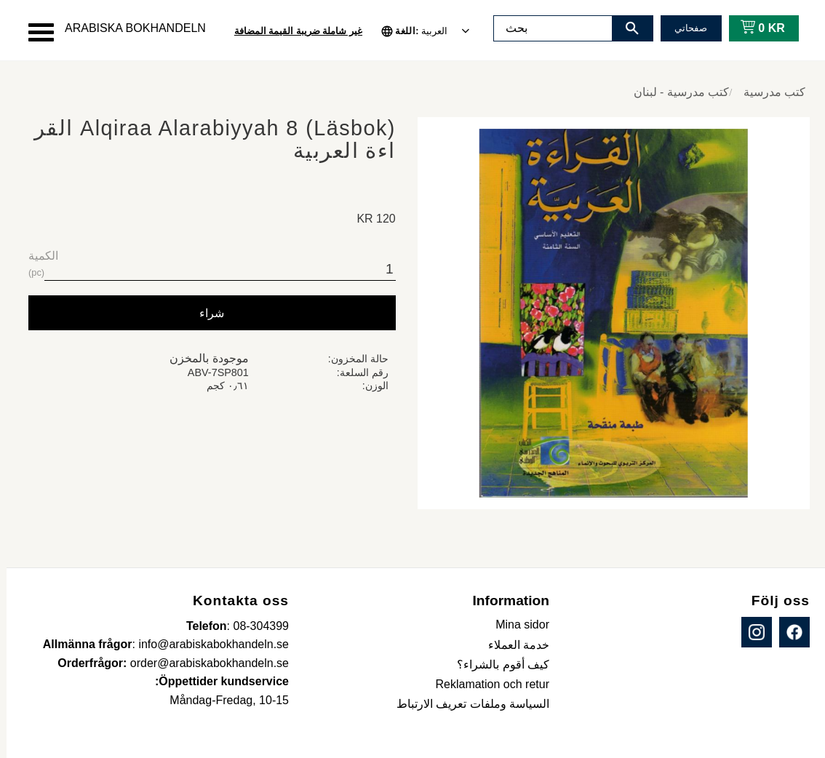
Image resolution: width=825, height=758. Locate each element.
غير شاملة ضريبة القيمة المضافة (292, 30)
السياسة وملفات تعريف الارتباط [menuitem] (466, 704)
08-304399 (254, 626)
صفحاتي (684, 28)
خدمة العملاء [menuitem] (512, 645)
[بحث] (625, 28)
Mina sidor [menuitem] (516, 624)
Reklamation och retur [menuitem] (486, 684)
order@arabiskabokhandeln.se (203, 663)
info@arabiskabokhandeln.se (207, 644)
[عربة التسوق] (753, 28)
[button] (34, 32)
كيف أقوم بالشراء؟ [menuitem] (496, 664)
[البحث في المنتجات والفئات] (546, 28)
